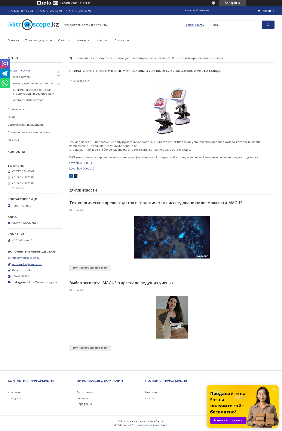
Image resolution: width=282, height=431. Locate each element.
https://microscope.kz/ (26, 257)
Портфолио (84, 404)
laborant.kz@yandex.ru (27, 264)
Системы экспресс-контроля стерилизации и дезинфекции (33, 91)
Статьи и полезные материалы (29, 132)
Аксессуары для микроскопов (33, 83)
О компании (85, 392)
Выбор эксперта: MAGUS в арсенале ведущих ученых (121, 282)
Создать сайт (68, 2)
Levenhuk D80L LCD (82, 163)
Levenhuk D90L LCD (82, 168)
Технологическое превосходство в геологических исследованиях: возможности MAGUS (155, 202)
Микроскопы (21, 77)
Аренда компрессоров (28, 100)
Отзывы (13, 140)
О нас (62, 40)
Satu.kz (160, 421)
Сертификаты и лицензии (25, 124)
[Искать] (268, 25)
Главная (13, 40)
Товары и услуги (36, 40)
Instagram (14, 398)
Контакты (83, 40)
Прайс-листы (16, 109)
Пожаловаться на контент (152, 425)
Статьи (119, 40)
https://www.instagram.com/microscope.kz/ (55, 282)
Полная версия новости (90, 267)
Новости (102, 40)
